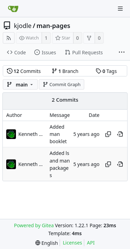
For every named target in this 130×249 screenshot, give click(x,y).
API (91, 242)
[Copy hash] (108, 134)
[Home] (13, 8)
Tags (106, 71)
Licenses (72, 242)
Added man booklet (58, 134)
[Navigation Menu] (120, 8)
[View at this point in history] (120, 134)
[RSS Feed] (9, 38)
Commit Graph (61, 84)
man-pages (53, 25)
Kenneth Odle (32, 134)
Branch (65, 71)
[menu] (46, 243)
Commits (24, 71)
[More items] (121, 52)
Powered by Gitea (34, 225)
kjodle (23, 25)
